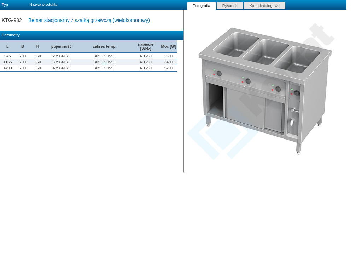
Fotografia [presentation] (201, 6)
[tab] (201, 6)
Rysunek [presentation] (230, 6)
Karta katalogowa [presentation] (265, 6)
